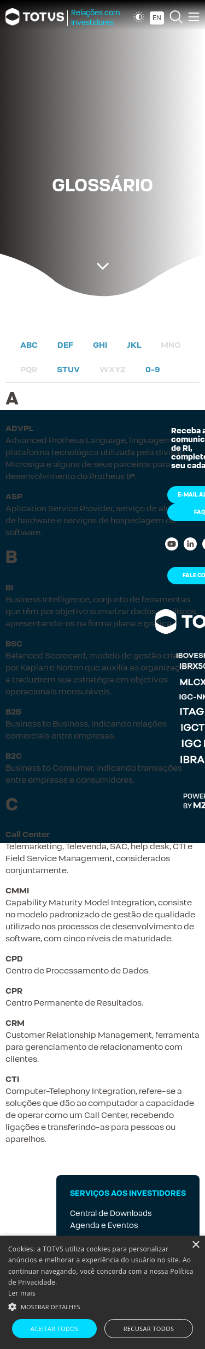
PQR (28, 369)
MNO (170, 344)
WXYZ (112, 369)
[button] (102, 1306)
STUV (68, 369)
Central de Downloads (111, 1213)
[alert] (102, 1292)
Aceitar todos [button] (55, 1328)
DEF (65, 344)
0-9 (152, 369)
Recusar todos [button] (149, 1328)
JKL (134, 344)
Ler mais (22, 1293)
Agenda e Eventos (104, 1225)
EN (157, 18)
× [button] (195, 1245)
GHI (100, 344)
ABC (29, 344)
